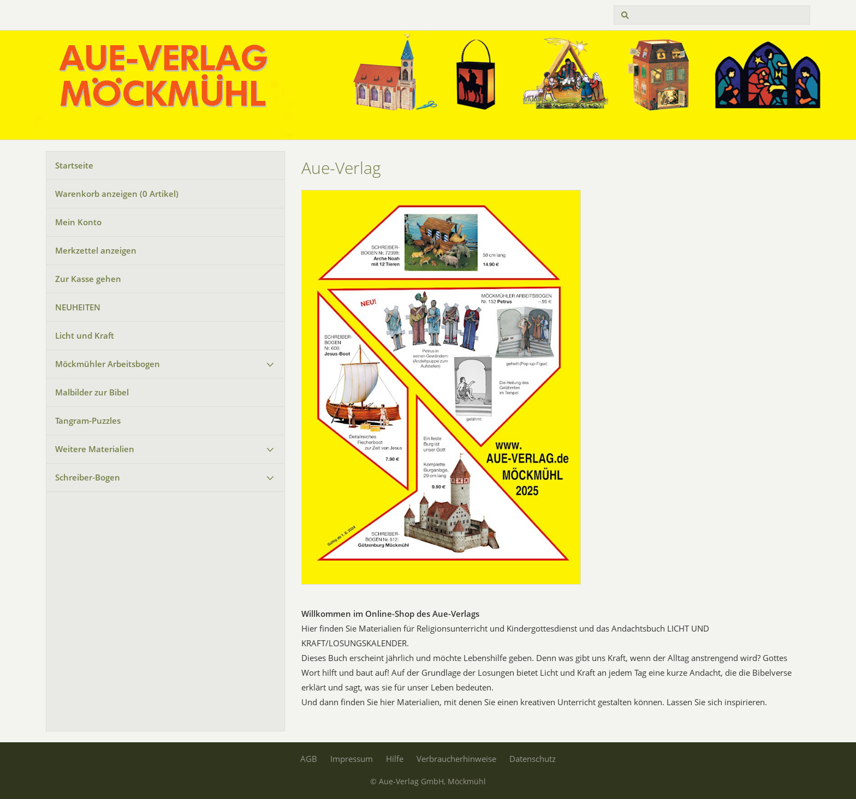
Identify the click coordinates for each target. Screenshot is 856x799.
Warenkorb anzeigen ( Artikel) (117, 193)
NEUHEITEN (77, 307)
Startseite (74, 165)
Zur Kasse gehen (88, 278)
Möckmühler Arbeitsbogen (107, 363)
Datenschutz (532, 758)
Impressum (351, 758)
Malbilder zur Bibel (92, 392)
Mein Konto (78, 222)
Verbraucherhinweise (456, 758)
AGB (308, 758)
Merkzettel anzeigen (95, 250)
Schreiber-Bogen (87, 477)
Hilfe (394, 758)
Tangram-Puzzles (88, 420)
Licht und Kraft (84, 335)
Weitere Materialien (94, 448)
